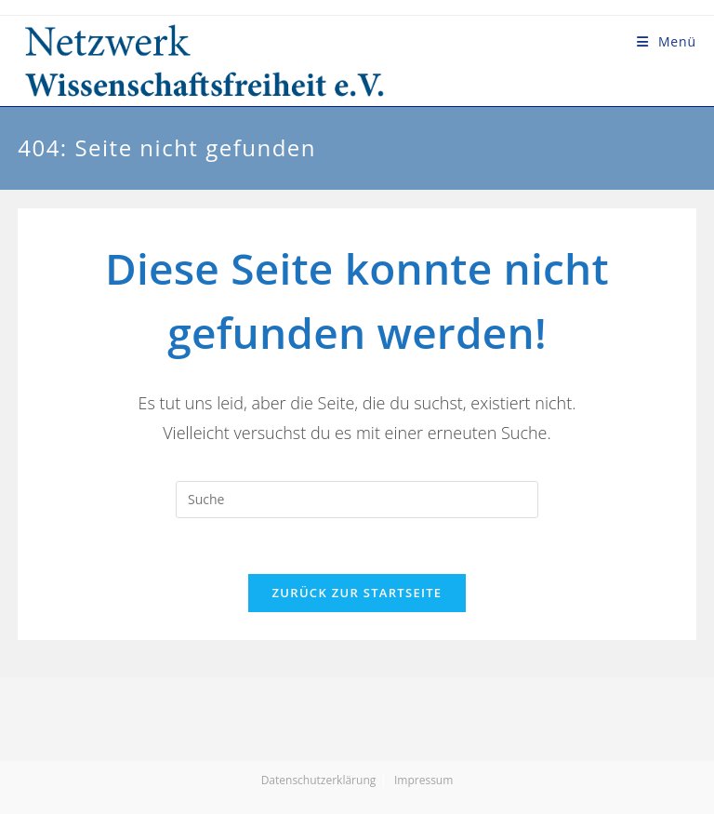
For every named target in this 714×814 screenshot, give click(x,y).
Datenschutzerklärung (319, 780)
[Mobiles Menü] (666, 41)
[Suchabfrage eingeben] (357, 499)
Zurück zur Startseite (357, 592)
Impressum (423, 780)
